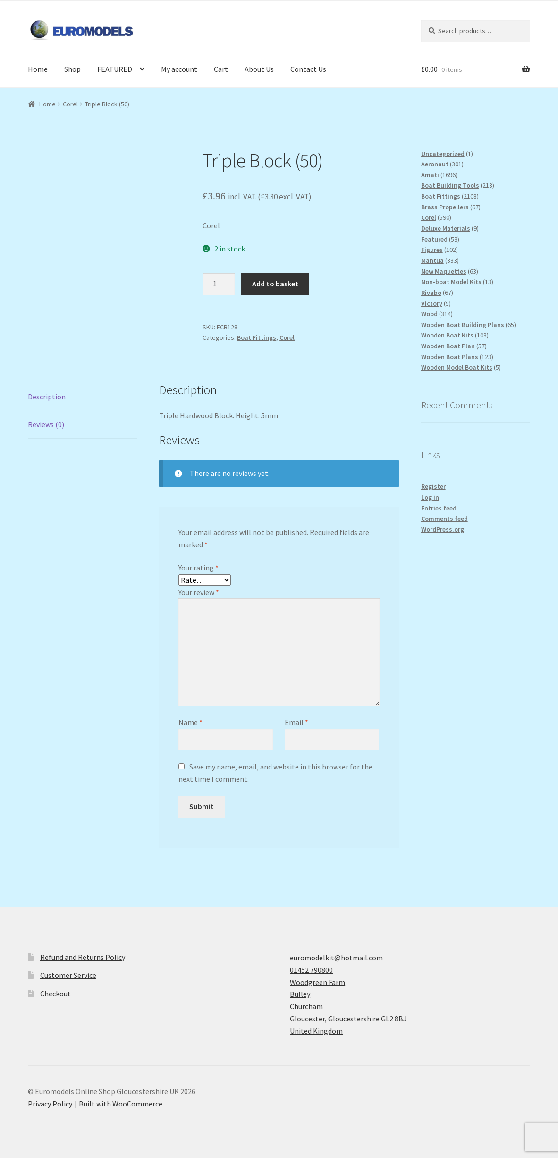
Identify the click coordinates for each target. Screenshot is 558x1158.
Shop (72, 69)
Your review (198, 592)
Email (296, 722)
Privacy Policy (50, 1103)
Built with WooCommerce (120, 1103)
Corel (70, 104)
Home (38, 69)
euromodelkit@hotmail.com (336, 957)
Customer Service (68, 975)
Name (190, 722)
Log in (430, 497)
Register (433, 486)
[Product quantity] (219, 284)
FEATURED (114, 69)
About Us (259, 69)
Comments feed (444, 518)
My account (179, 69)
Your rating (198, 567)
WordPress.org (442, 529)
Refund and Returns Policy (82, 957)
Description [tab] (47, 396)
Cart (221, 69)
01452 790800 (311, 970)
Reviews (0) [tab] (46, 424)
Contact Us (308, 69)
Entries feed (439, 508)
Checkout (55, 993)
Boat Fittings (256, 337)
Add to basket (275, 283)
